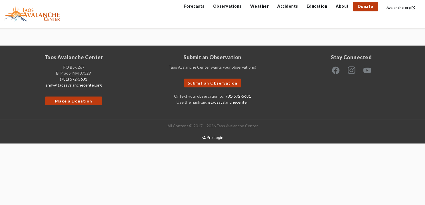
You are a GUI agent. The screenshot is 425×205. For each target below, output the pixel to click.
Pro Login (212, 137)
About (342, 6)
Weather (259, 6)
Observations (227, 6)
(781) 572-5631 (73, 79)
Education (317, 6)
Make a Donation (73, 101)
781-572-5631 (238, 96)
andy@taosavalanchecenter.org (74, 85)
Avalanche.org (400, 7)
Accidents (287, 6)
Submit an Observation (212, 83)
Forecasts (194, 6)
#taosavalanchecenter (228, 102)
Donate (365, 6)
